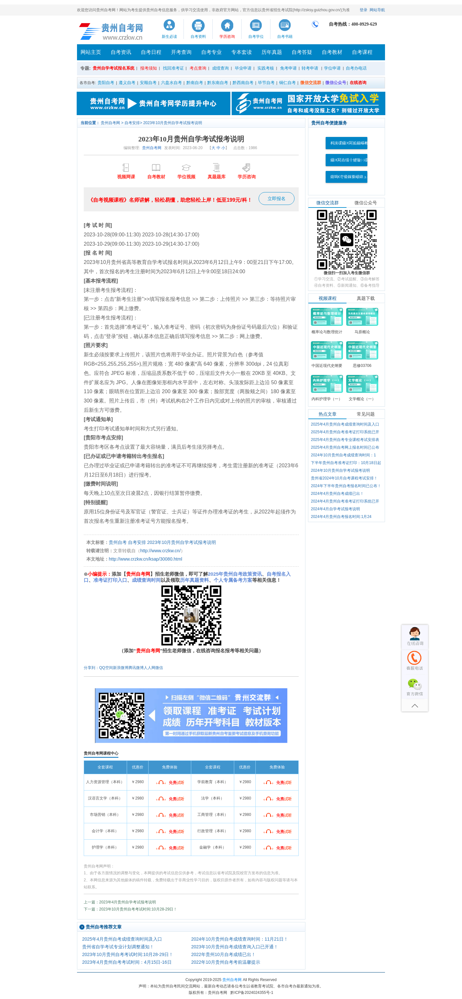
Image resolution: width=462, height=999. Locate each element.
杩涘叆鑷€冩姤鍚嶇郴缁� (353, 143)
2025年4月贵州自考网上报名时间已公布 (345, 447)
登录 (363, 10)
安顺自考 (148, 82)
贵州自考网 (110, 123)
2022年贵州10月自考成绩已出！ (223, 954)
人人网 (149, 667)
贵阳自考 (106, 82)
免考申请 (288, 68)
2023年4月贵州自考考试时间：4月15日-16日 (127, 962)
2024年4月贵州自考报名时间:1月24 (341, 516)
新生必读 (169, 36)
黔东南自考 (217, 82)
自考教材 (332, 52)
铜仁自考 (287, 82)
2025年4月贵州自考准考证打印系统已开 (345, 432)
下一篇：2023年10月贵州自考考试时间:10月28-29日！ (130, 909)
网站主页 (91, 52)
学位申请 (332, 68)
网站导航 (377, 10)
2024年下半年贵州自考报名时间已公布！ (346, 486)
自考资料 (198, 36)
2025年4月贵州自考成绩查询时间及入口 (122, 939)
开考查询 (181, 52)
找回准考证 (173, 68)
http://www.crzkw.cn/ (160, 550)
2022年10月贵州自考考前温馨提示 (225, 962)
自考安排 (132, 123)
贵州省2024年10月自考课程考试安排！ (344, 478)
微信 (159, 667)
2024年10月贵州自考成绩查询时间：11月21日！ (239, 939)
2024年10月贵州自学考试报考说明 (340, 470)
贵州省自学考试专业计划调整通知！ (118, 946)
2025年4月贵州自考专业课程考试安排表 (345, 439)
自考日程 (151, 52)
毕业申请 (243, 68)
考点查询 (198, 68)
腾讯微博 (136, 667)
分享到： (91, 667)
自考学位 (256, 36)
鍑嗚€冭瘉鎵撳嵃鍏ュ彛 (350, 176)
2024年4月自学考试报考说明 (335, 509)
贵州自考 (118, 542)
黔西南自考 (243, 82)
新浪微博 (120, 667)
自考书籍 (285, 36)
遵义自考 (127, 82)
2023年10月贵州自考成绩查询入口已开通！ (234, 946)
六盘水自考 (171, 82)
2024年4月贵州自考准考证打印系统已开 (345, 501)
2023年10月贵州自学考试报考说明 (172, 123)
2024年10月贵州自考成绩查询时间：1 (343, 455)
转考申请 (310, 68)
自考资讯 (121, 52)
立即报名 (277, 198)
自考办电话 (356, 68)
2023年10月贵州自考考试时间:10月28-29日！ (127, 954)
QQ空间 (106, 667)
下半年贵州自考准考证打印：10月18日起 (346, 463)
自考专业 (211, 52)
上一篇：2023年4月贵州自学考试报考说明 (120, 902)
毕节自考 (266, 82)
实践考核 (265, 68)
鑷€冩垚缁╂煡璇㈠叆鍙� (353, 160)
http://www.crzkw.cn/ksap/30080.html (145, 559)
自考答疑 (302, 52)
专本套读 (241, 52)
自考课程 (362, 52)
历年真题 (271, 52)
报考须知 (148, 68)
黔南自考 (194, 82)
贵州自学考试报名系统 (113, 68)
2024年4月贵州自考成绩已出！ (337, 493)
